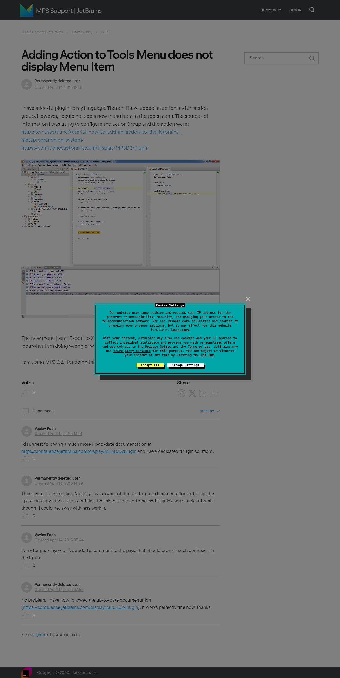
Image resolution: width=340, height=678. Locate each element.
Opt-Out (207, 355)
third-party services (132, 351)
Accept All (150, 365)
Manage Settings (185, 365)
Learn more (180, 330)
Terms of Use (199, 347)
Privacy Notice (158, 347)
